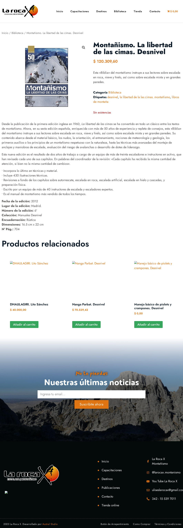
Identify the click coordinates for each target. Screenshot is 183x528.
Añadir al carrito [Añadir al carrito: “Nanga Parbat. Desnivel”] (86, 324)
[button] (83, 47)
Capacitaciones (79, 11)
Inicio (59, 11)
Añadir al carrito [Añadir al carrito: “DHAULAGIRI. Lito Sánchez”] (24, 324)
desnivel (112, 97)
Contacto (155, 11)
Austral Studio (50, 524)
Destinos (101, 11)
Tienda (138, 11)
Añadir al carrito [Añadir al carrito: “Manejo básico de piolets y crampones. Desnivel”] (148, 324)
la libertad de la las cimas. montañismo (145, 97)
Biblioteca (120, 11)
